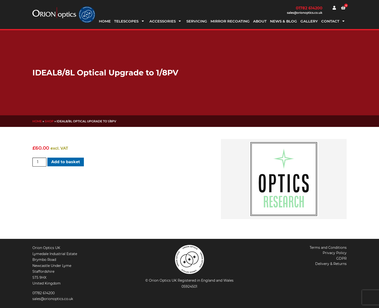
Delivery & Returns (331, 264)
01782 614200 (309, 8)
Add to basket (65, 162)
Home (105, 21)
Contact (330, 21)
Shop (49, 121)
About (260, 21)
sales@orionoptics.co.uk (304, 13)
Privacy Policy (335, 253)
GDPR (341, 258)
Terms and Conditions (328, 247)
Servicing (196, 21)
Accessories (162, 21)
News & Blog (283, 21)
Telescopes (126, 21)
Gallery (309, 21)
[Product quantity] (39, 162)
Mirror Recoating (230, 21)
